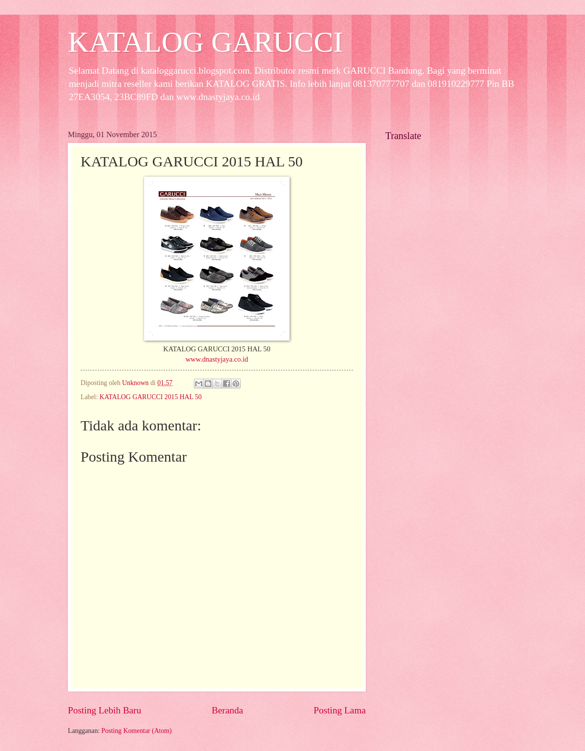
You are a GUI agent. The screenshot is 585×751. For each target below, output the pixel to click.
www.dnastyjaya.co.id (217, 359)
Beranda (227, 710)
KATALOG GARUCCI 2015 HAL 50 (151, 397)
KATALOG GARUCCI (205, 42)
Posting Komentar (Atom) (137, 730)
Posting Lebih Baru (104, 710)
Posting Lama (339, 710)
